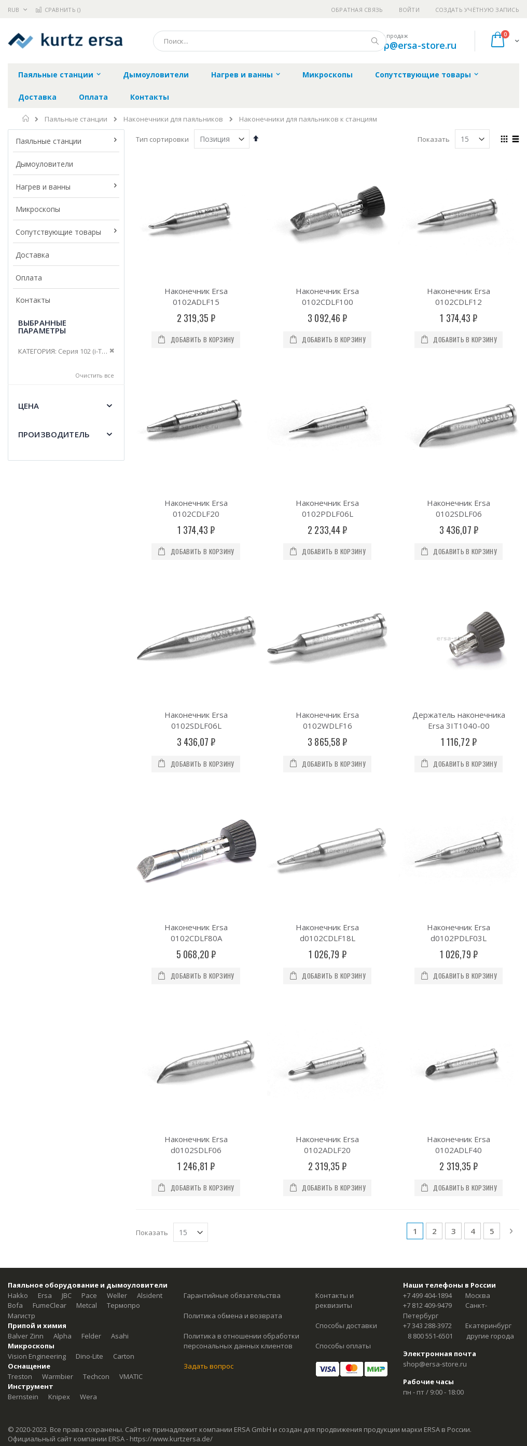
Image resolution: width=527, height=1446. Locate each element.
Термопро (123, 1020)
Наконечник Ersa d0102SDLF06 (196, 859)
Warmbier (57, 1090)
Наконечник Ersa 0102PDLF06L (327, 508)
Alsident (149, 1009)
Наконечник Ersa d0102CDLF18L (327, 742)
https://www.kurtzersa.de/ (171, 1153)
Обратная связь (357, 10)
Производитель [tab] (54, 434)
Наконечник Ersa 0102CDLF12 (458, 296)
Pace (89, 1009)
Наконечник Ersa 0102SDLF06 (458, 508)
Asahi (120, 1050)
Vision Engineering (37, 1070)
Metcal (86, 1020)
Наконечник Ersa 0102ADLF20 (327, 859)
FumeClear (49, 1020)
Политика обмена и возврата (233, 1030)
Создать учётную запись (477, 10)
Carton (123, 1070)
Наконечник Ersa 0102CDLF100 (327, 296)
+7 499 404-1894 (427, 1009)
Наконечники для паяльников (173, 119)
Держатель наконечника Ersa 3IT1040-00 (458, 625)
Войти (409, 10)
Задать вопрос (208, 1081)
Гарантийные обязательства (232, 1009)
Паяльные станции (76, 119)
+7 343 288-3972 (427, 1040)
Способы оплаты (343, 1060)
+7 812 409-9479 (427, 1020)
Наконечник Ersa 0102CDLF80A (196, 742)
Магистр (21, 1030)
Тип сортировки (162, 139)
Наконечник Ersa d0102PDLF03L (458, 742)
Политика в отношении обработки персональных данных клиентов (241, 1055)
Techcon (96, 1090)
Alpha (62, 1050)
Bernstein (23, 1111)
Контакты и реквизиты (334, 1015)
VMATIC (131, 1090)
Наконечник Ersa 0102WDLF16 (327, 625)
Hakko (18, 1009)
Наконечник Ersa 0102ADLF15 (196, 296)
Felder (91, 1050)
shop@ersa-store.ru (412, 45)
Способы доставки (346, 1040)
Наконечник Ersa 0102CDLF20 (196, 508)
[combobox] (269, 41)
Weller (117, 1009)
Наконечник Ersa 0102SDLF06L (196, 625)
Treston (20, 1090)
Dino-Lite (89, 1070)
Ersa (45, 1009)
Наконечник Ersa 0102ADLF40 (458, 859)
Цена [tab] (28, 405)
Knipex (59, 1111)
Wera (88, 1111)
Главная (26, 118)
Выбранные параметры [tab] (42, 326)
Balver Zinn (26, 1050)
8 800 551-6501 (430, 1050)
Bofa (15, 1020)
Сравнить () (58, 10)
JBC (67, 1009)
